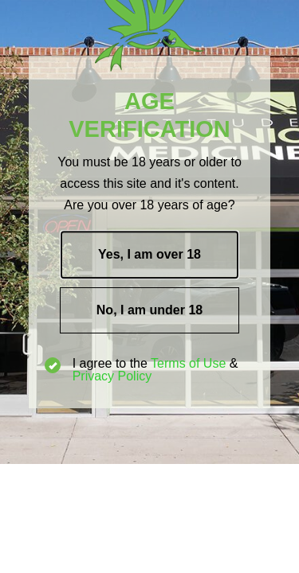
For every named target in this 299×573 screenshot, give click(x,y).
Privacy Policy (112, 376)
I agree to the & (141, 370)
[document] (149, 286)
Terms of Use (188, 363)
